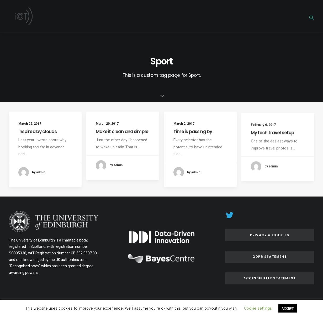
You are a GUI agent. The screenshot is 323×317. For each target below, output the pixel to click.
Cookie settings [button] (258, 308)
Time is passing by (192, 137)
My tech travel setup (272, 152)
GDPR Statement (269, 256)
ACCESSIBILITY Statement (269, 278)
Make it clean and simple (122, 132)
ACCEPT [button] (288, 308)
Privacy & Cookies (269, 235)
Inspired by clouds (37, 131)
